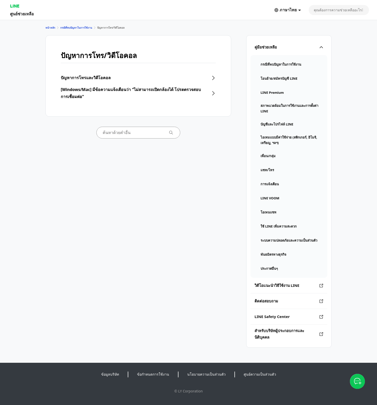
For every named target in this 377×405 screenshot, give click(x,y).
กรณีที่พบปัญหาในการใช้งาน (76, 27)
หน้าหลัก (50, 27)
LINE (14, 6)
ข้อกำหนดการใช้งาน (153, 374)
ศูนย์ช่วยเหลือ (22, 13)
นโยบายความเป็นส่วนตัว (206, 374)
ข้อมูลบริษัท (110, 374)
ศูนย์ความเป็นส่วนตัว (260, 374)
